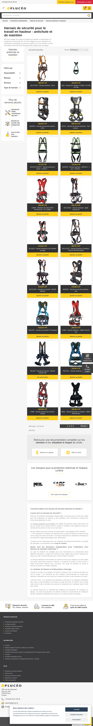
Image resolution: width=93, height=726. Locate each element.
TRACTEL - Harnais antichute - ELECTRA (76, 371)
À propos (7, 654)
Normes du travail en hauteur (13, 675)
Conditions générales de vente (13, 656)
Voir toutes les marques (59, 494)
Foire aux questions (10, 680)
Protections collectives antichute (13, 626)
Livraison (7, 645)
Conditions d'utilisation (11, 650)
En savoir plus (42, 377)
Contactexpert (87, 370)
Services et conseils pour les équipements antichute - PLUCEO (22, 659)
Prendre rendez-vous (66, 2)
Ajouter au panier (42, 91)
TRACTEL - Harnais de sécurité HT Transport (42, 330)
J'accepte (76, 709)
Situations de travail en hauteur (13, 671)
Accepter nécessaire (76, 714)
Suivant (85, 426)
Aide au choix (76, 452)
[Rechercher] (46, 15)
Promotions (8, 633)
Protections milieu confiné (12, 628)
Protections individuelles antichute (14, 622)
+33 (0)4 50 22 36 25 (9, 2)
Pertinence (79, 50)
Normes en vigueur (47, 452)
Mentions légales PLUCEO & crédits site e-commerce (19, 647)
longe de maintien (61, 543)
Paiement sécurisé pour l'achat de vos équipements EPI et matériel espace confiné (27, 652)
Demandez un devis (84, 2)
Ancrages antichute (10, 624)
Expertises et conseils (11, 678)
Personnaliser (76, 719)
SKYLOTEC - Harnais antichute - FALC (42, 85)
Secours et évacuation (11, 631)
